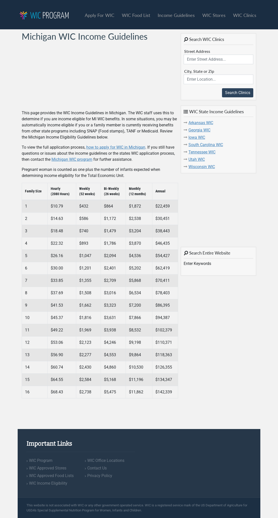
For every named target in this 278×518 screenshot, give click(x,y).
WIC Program (40, 460)
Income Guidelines (176, 15)
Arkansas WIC (200, 122)
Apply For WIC (99, 15)
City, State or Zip (199, 71)
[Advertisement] (59, 75)
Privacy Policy (99, 475)
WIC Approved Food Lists (51, 475)
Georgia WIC (199, 130)
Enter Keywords (197, 263)
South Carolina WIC (205, 144)
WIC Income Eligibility (48, 483)
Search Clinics (237, 92)
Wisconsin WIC (201, 166)
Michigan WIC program (71, 159)
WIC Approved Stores (47, 468)
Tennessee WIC (201, 152)
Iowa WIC (196, 137)
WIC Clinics (244, 15)
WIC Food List (136, 15)
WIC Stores (214, 15)
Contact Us (97, 468)
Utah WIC (196, 159)
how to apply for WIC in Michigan (115, 147)
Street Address (197, 51)
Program (44, 16)
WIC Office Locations (105, 460)
